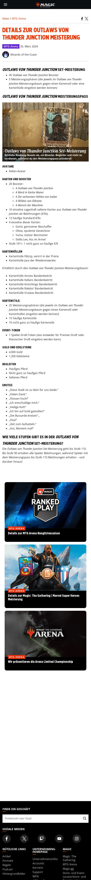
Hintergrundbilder (13, 873)
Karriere (38, 867)
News (5, 18)
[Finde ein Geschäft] (85, 818)
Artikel (6, 856)
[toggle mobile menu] (5, 4)
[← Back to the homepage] (45, 4)
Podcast (7, 869)
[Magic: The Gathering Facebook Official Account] (6, 838)
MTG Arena (19, 18)
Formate (7, 860)
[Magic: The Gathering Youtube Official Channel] (59, 838)
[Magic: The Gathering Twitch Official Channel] (42, 838)
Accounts (38, 863)
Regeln (6, 865)
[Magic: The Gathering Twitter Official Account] (24, 838)
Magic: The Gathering (69, 858)
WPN (36, 876)
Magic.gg (68, 868)
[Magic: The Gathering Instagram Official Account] (77, 838)
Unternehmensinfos (45, 859)
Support (38, 872)
